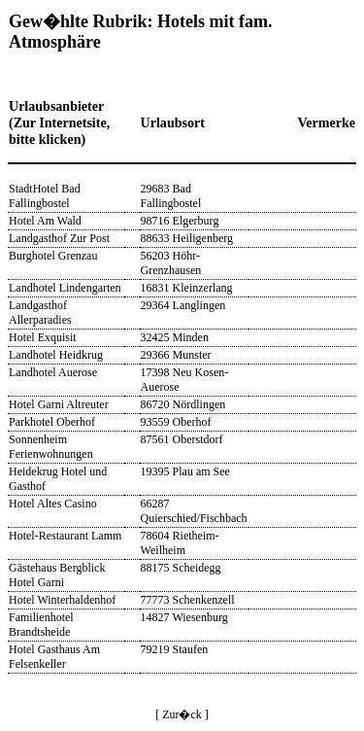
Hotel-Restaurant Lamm (65, 535)
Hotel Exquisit (43, 337)
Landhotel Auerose (53, 372)
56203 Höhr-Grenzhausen (171, 263)
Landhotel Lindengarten (65, 288)
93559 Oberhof (176, 422)
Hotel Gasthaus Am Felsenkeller (54, 657)
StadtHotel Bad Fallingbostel (45, 196)
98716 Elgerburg (180, 220)
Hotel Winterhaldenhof (62, 600)
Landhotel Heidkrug (56, 355)
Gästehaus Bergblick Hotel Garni (57, 575)
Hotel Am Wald (45, 220)
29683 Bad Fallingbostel (171, 196)
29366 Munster (176, 355)
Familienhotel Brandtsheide (41, 624)
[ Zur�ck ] (182, 714)
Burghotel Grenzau (53, 255)
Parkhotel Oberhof (52, 422)
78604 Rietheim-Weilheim (180, 543)
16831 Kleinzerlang (187, 288)
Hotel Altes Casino (53, 503)
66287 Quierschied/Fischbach (194, 511)
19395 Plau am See (185, 471)
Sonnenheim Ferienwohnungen (51, 447)
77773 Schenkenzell (188, 600)
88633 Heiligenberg (187, 238)
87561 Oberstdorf (182, 439)
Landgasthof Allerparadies (40, 312)
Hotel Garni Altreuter (59, 404)
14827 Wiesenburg (184, 617)
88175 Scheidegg (181, 567)
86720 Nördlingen (183, 404)
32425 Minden (175, 337)
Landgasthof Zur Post (59, 238)
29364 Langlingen (183, 305)
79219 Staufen (175, 649)
